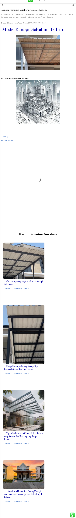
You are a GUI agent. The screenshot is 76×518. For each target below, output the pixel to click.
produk (10, 140)
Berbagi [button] (6, 137)
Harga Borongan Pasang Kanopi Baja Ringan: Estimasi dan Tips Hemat (21, 367)
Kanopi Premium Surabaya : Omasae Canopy (24, 9)
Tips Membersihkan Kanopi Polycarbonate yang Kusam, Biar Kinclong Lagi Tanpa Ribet (23, 436)
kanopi (4, 140)
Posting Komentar (21, 288)
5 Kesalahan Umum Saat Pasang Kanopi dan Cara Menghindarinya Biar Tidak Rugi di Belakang (23, 494)
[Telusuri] (73, 4)
